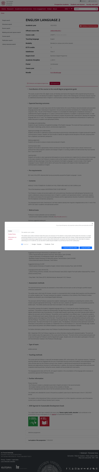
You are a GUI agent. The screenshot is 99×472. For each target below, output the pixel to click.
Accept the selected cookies (70, 247)
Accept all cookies (85, 247)
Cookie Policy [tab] (12, 234)
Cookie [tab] (10, 231)
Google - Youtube (36, 244)
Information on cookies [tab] (12, 238)
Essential (25, 244)
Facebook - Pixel (49, 244)
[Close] (92, 223)
